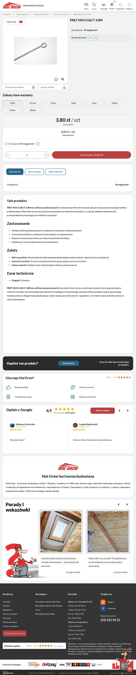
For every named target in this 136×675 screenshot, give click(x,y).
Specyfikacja (14, 172)
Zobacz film (14, 22)
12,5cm (32, 103)
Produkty (7, 602)
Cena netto (68, 125)
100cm (114, 103)
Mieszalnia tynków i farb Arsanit (48, 606)
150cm (12, 110)
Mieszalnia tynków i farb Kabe (48, 602)
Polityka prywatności (41, 673)
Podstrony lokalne (10, 627)
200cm (33, 110)
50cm (73, 103)
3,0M (12, 103)
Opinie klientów (55, 172)
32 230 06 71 (76, 627)
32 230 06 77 (80, 631)
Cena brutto (68, 135)
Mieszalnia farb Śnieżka (45, 614)
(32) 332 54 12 (110, 620)
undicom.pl (127, 673)
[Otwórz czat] (129, 668)
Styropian (7, 618)
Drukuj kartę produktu (20, 87)
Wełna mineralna (10, 622)
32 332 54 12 (80, 606)
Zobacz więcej (101, 411)
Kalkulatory (7, 610)
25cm (53, 103)
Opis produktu (34, 172)
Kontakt (6, 606)
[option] (35, 51)
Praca (37, 610)
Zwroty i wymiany (10, 614)
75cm (94, 103)
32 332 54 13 (80, 610)
